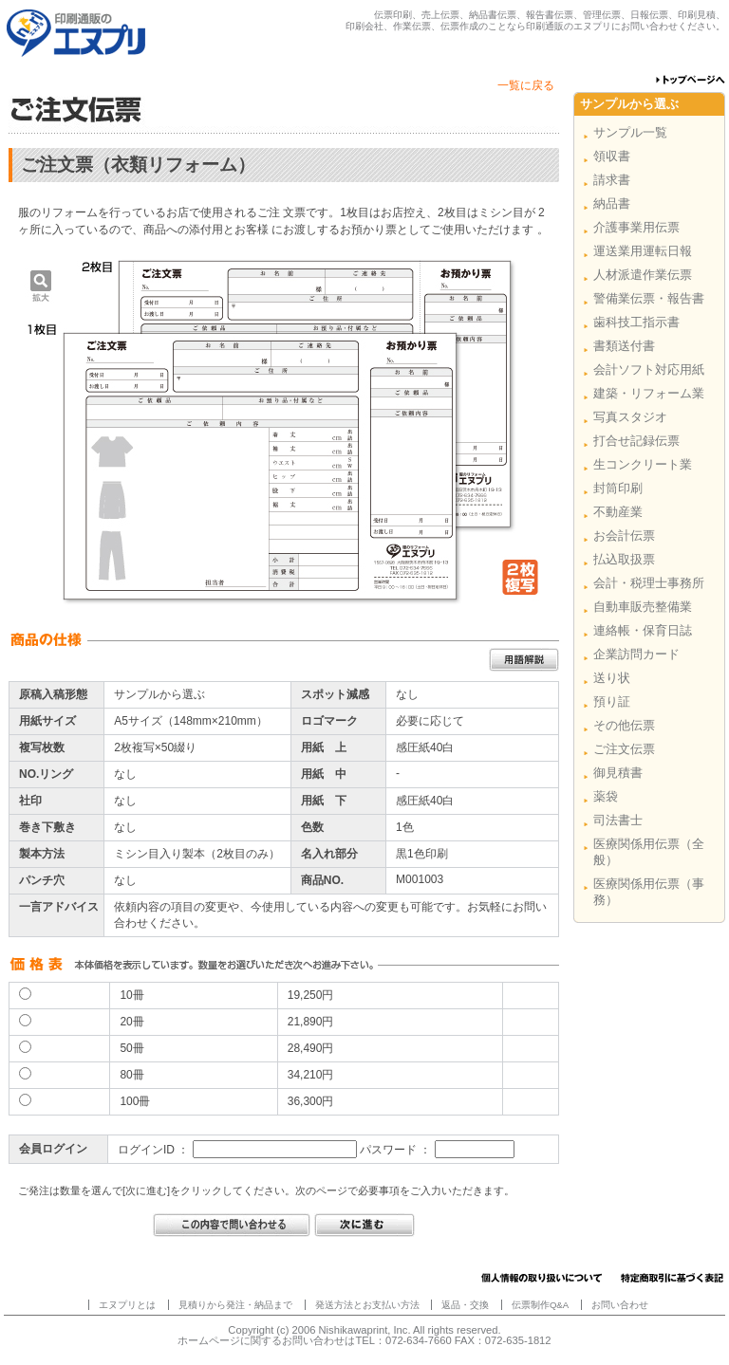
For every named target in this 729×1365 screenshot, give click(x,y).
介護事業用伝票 (636, 227)
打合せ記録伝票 (636, 440)
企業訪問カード (636, 654)
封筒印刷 (618, 488)
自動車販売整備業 (642, 606)
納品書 (611, 203)
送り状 (611, 678)
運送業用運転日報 (642, 251)
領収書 (611, 156)
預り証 (611, 701)
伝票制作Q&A (540, 1305)
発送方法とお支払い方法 (367, 1305)
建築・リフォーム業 (648, 393)
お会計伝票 (624, 535)
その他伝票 (624, 725)
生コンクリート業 (642, 464)
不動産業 (618, 512)
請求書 (611, 180)
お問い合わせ (619, 1305)
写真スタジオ (630, 417)
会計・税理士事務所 (648, 583)
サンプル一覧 (630, 132)
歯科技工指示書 (636, 322)
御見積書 (618, 773)
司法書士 (618, 820)
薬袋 (605, 796)
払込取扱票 (624, 559)
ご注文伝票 (624, 749)
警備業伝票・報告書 (648, 298)
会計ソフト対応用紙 (648, 369)
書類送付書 (624, 346)
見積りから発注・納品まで (235, 1305)
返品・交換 (465, 1305)
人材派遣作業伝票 (642, 274)
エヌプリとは (127, 1305)
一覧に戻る (525, 85)
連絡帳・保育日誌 (642, 630)
